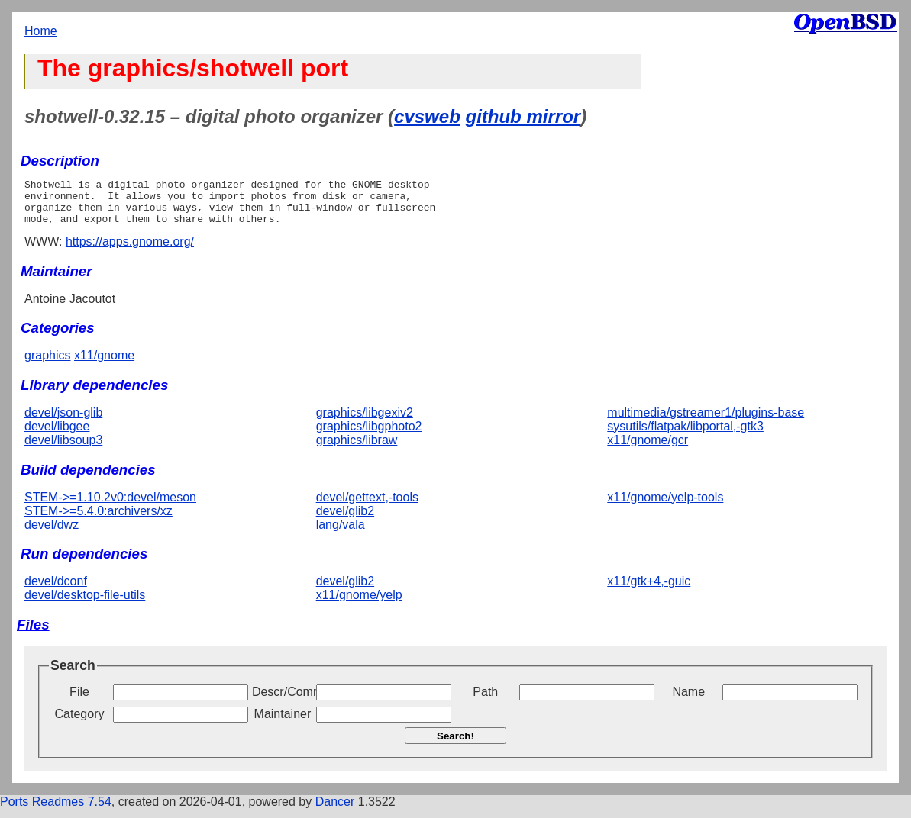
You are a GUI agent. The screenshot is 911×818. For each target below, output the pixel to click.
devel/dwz (51, 533)
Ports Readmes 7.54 (55, 810)
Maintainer (283, 723)
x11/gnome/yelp (359, 603)
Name (688, 700)
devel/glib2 (345, 520)
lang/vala (340, 533)
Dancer (335, 810)
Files (33, 634)
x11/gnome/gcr (647, 449)
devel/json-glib (63, 421)
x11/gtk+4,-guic (648, 590)
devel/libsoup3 (63, 449)
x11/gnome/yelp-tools (665, 506)
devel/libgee (56, 435)
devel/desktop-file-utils (84, 603)
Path (485, 700)
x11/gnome (104, 364)
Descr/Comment (282, 700)
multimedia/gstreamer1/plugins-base (705, 421)
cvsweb (427, 116)
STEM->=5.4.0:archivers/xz (98, 520)
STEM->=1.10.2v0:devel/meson (110, 506)
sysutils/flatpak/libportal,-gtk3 (685, 435)
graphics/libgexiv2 (364, 421)
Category (80, 723)
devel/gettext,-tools (367, 506)
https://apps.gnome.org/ (130, 250)
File (79, 700)
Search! (455, 745)
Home (40, 30)
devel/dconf (55, 590)
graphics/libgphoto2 (369, 435)
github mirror (522, 116)
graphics (47, 364)
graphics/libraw (357, 449)
